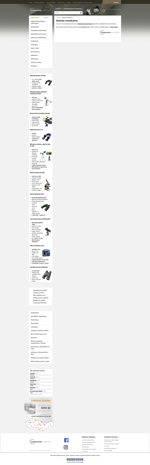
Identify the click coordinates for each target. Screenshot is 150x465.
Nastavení (79, 459)
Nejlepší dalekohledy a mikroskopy (38, 22)
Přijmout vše (71, 459)
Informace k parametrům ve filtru (39, 353)
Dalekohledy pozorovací (38, 34)
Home (30, 2)
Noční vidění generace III (39, 334)
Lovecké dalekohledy (88, 440)
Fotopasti (34, 66)
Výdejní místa (60, 2)
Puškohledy (34, 41)
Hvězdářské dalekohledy (39, 30)
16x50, (33, 81)
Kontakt (69, 2)
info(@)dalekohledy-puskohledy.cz (73, 8)
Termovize (85, 451)
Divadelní (32, 387)
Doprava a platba (51, 2)
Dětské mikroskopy (87, 444)
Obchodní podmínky (39, 2)
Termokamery (35, 52)
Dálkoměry (34, 55)
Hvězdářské (33, 380)
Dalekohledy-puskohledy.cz (85, 24)
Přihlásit (116, 2)
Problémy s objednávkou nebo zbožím (111, 440)
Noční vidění (35, 48)
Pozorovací (33, 384)
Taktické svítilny (36, 62)
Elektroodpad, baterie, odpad (40, 361)
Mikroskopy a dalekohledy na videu (40, 347)
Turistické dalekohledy (88, 442)
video (39, 190)
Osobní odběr (108, 450)
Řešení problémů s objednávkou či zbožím (38, 342)
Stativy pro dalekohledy (38, 37)
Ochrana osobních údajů (111, 444)
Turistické (32, 377)
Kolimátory (34, 44)
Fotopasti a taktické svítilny (39, 330)
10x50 (40, 79)
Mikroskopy (34, 59)
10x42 (37, 81)
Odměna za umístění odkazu (40, 358)
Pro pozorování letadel (36, 391)
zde (82, 462)
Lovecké (32, 373)
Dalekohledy (35, 27)
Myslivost (34, 337)
